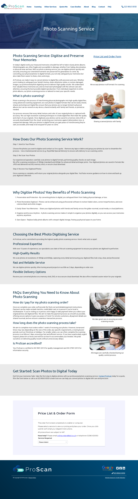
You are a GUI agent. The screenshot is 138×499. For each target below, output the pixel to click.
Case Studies (75, 7)
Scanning (37, 7)
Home (29, 7)
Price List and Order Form (107, 56)
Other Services (50, 7)
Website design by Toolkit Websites (115, 477)
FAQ (109, 7)
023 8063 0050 (129, 7)
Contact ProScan (105, 376)
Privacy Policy (32, 477)
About (86, 7)
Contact (101, 7)
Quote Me (63, 7)
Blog (94, 7)
